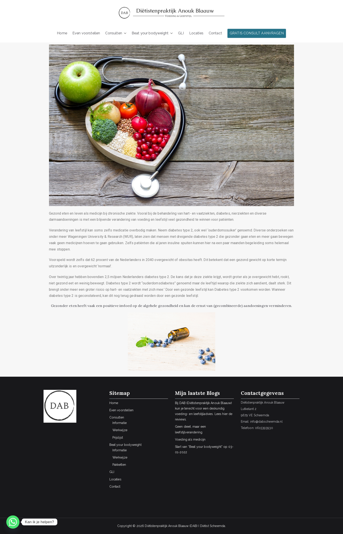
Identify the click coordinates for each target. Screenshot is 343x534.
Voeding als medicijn (190, 439)
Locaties (196, 33)
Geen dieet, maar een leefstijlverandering (190, 429)
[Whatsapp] (12, 522)
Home (62, 33)
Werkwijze (119, 430)
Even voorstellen (86, 33)
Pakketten (119, 464)
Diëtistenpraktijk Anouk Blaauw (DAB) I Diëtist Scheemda (185, 526)
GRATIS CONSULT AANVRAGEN (257, 33)
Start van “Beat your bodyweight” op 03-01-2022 (204, 449)
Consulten (115, 33)
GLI (181, 33)
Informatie (119, 423)
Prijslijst (117, 437)
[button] (124, 33)
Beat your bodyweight (152, 33)
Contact (215, 33)
